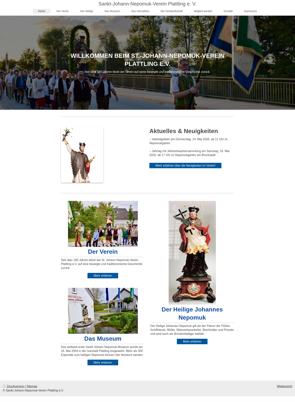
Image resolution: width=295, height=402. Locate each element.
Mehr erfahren (103, 275)
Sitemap (32, 386)
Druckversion (14, 386)
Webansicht (284, 386)
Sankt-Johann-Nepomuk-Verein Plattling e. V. (148, 4)
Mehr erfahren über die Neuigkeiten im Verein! (185, 165)
